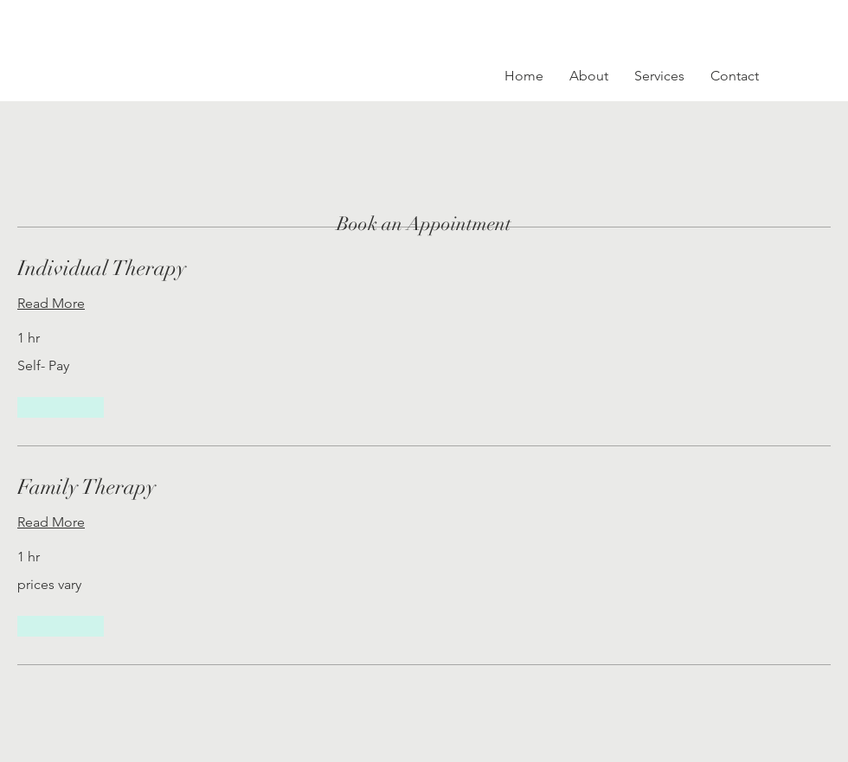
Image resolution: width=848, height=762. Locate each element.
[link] (424, 269)
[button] (60, 407)
